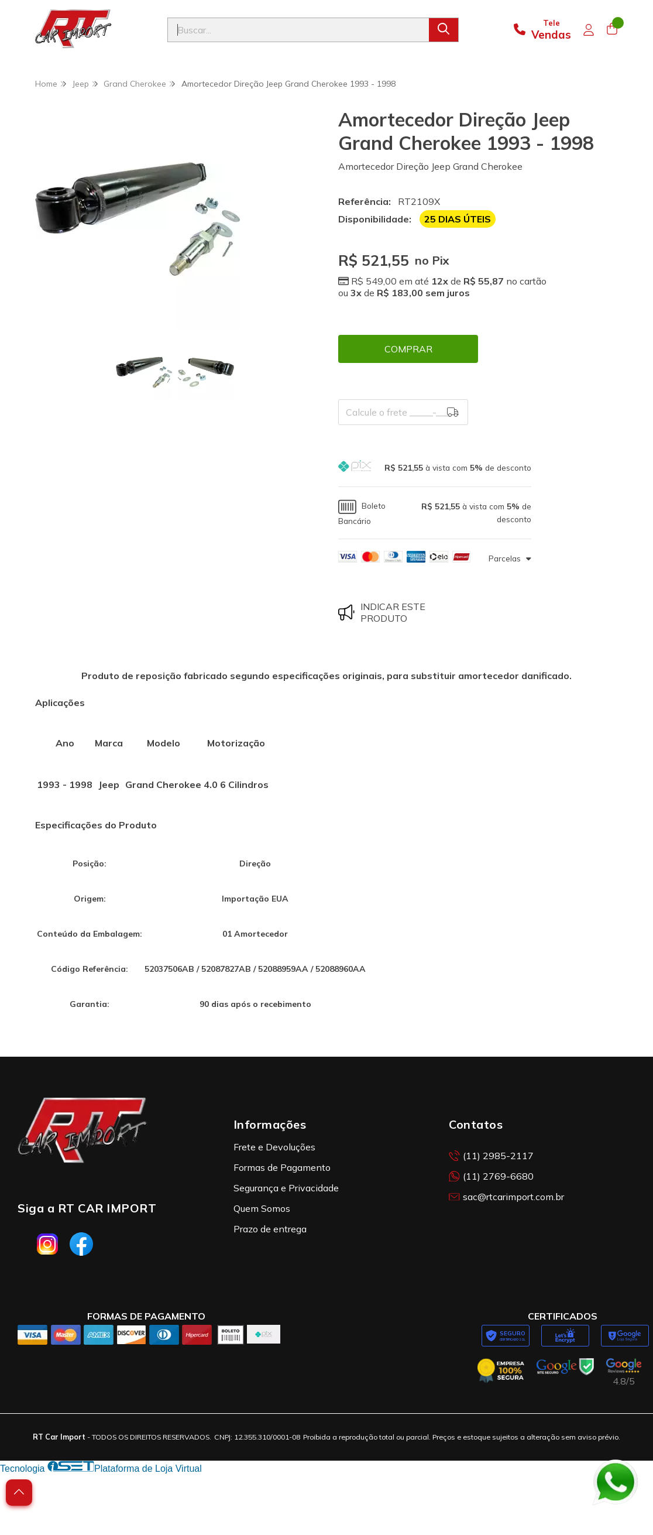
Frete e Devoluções (274, 1147)
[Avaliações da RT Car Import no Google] (623, 1372)
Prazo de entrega (270, 1229)
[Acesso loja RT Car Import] (588, 30)
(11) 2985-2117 (491, 1155)
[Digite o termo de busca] (298, 30)
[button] (434, 467)
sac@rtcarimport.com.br (506, 1196)
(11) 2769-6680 (491, 1176)
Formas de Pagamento (282, 1167)
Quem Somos (261, 1208)
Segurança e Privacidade (286, 1188)
